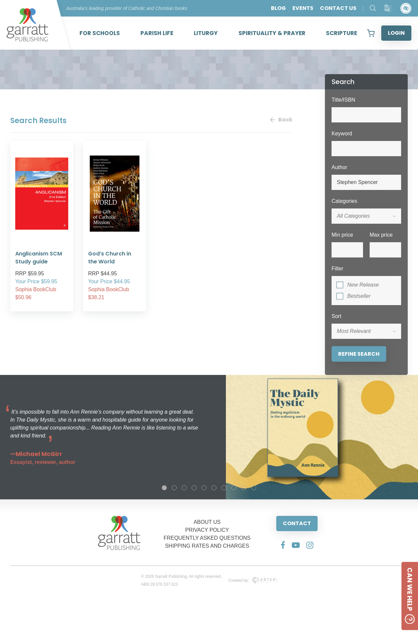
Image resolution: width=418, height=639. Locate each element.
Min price (342, 235)
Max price (381, 235)
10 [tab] (253, 487)
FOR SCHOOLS (99, 33)
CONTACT (297, 523)
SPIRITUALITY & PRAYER (271, 33)
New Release (363, 285)
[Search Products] (373, 8)
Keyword (342, 133)
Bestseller (358, 296)
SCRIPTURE (341, 33)
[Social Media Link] (282, 545)
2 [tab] (174, 487)
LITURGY (206, 33)
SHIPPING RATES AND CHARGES (207, 546)
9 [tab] (243, 487)
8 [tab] (234, 487)
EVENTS (302, 8)
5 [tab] (204, 487)
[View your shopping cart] (371, 33)
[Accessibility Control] (405, 8)
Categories (344, 201)
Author (339, 167)
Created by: (252, 580)
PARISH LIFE (156, 33)
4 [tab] (194, 487)
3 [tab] (184, 487)
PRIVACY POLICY (207, 530)
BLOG (278, 8)
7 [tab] (224, 487)
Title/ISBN (343, 100)
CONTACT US (338, 8)
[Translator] (388, 8)
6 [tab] (214, 487)
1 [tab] (164, 487)
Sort (336, 316)
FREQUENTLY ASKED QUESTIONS (207, 538)
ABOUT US (207, 522)
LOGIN (396, 33)
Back (281, 119)
